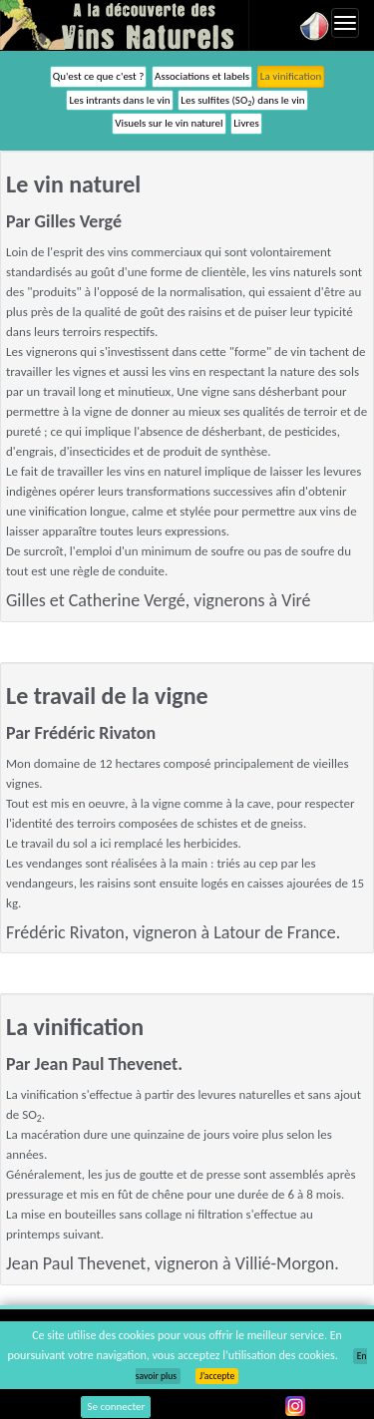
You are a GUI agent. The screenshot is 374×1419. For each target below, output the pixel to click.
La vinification (290, 76)
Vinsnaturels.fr (124, 25)
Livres (246, 123)
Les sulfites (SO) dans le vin (242, 101)
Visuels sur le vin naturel (168, 123)
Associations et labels (202, 76)
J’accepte (216, 1376)
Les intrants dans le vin (119, 100)
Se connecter (116, 1406)
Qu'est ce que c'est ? (99, 76)
